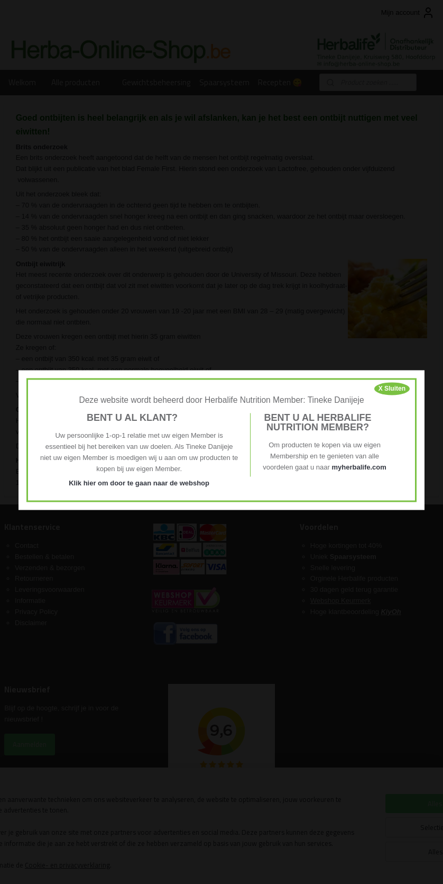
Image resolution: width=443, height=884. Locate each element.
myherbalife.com (358, 467)
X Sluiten (392, 388)
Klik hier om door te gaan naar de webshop (139, 483)
